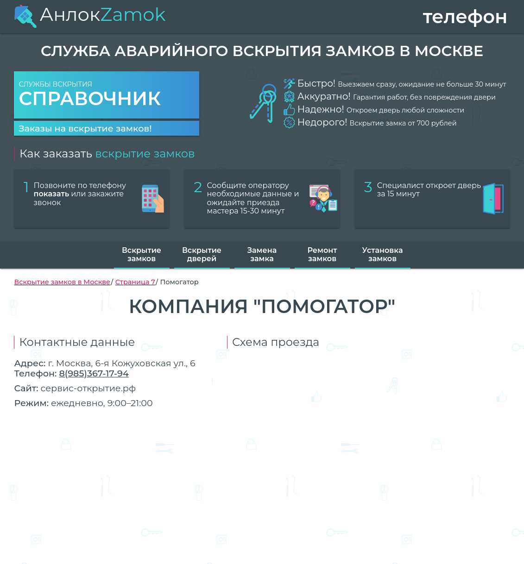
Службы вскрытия (107, 95)
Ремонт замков (322, 254)
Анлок (89, 14)
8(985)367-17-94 (93, 373)
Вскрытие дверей (201, 254)
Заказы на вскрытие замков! (85, 128)
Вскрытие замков (141, 254)
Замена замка (262, 254)
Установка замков (382, 254)
